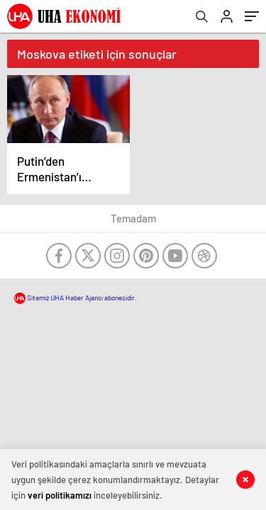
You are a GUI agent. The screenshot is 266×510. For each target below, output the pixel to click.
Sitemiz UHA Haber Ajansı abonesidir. (75, 297)
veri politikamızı (60, 495)
